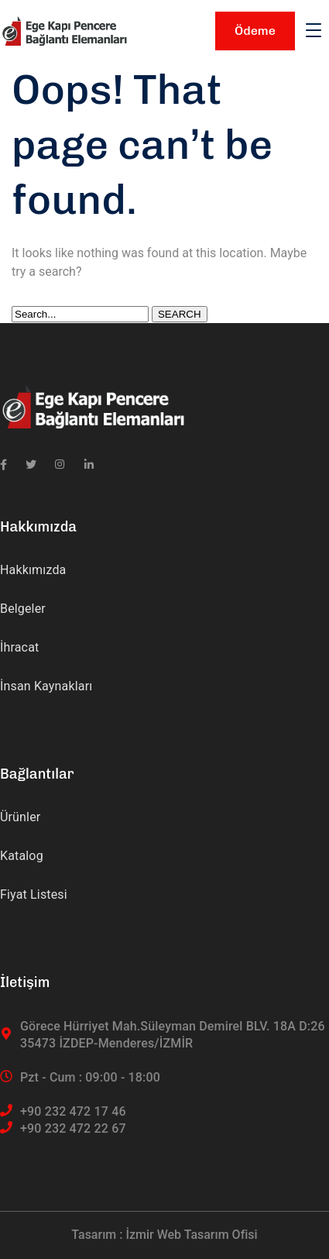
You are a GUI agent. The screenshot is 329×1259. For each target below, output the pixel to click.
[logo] (64, 29)
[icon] (3, 464)
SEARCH (179, 314)
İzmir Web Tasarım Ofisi (191, 1234)
